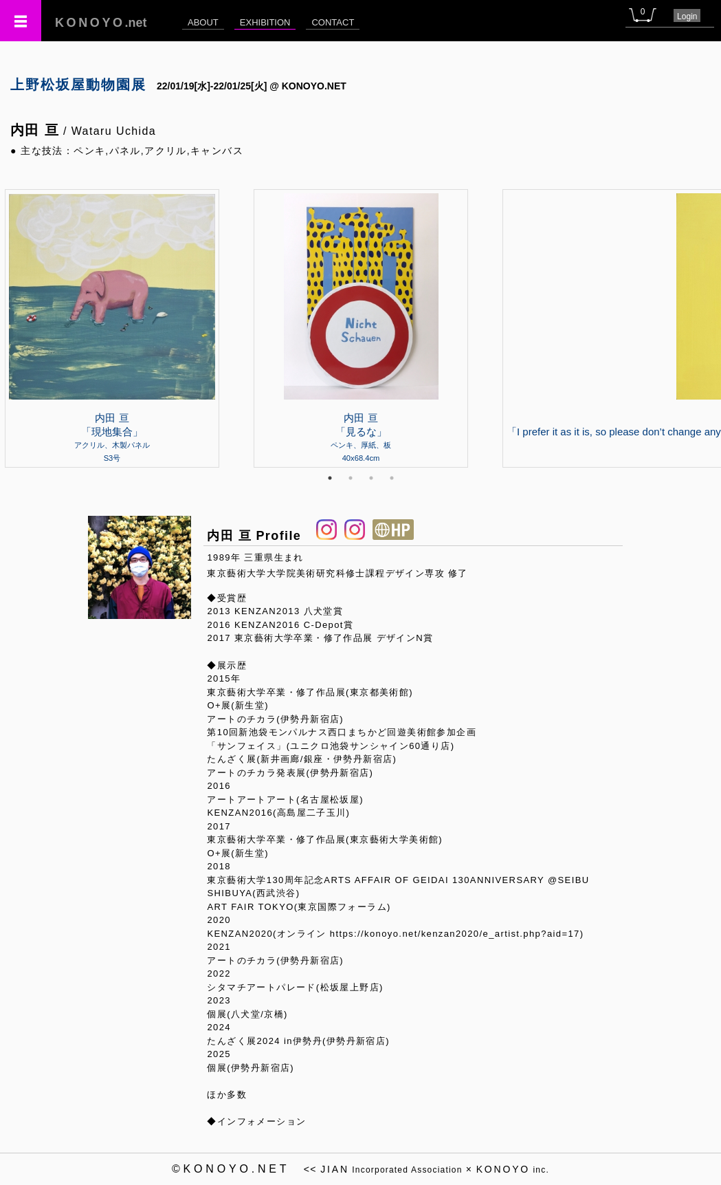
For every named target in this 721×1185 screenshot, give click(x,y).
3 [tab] (371, 478)
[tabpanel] (361, 328)
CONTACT (332, 22)
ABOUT (203, 22)
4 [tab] (392, 478)
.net (101, 23)
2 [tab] (350, 478)
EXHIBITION (265, 22)
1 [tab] (330, 478)
